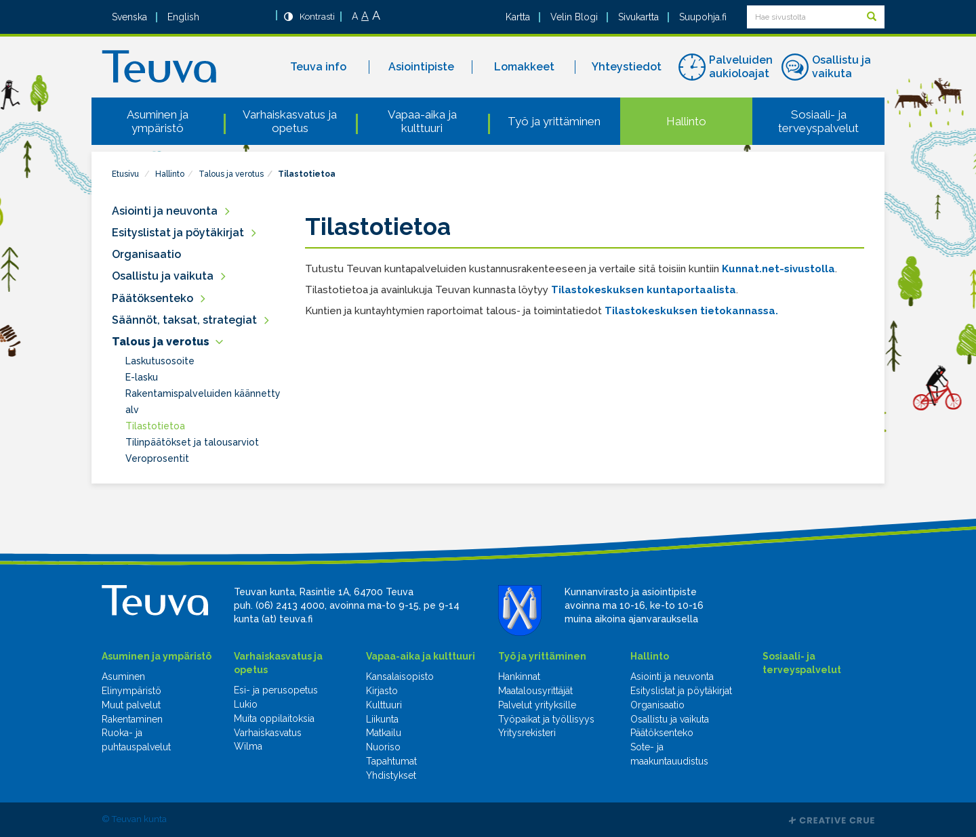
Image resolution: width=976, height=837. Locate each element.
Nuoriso (383, 747)
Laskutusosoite (160, 361)
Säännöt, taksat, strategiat (184, 320)
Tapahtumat (391, 761)
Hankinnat (519, 676)
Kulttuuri (384, 705)
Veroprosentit (157, 458)
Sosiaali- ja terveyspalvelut (818, 121)
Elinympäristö (131, 690)
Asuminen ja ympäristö (157, 121)
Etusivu (125, 174)
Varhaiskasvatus (268, 732)
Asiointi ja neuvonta (165, 211)
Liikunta (382, 719)
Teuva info (318, 66)
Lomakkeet (524, 66)
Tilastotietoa (307, 174)
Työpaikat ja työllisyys (546, 719)
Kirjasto (382, 690)
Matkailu (383, 732)
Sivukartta (638, 17)
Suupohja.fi (703, 17)
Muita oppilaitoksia (274, 718)
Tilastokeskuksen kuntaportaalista (643, 290)
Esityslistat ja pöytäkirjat (178, 232)
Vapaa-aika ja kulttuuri (422, 121)
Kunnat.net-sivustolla (778, 269)
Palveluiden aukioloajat (741, 66)
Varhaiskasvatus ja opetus (290, 121)
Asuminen (123, 676)
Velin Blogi (574, 17)
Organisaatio (146, 254)
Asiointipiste (421, 66)
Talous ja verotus (231, 174)
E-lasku (141, 377)
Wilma (248, 746)
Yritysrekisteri (527, 732)
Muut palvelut (131, 705)
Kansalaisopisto (400, 676)
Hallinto (686, 121)
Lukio (246, 704)
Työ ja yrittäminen (554, 121)
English (183, 17)
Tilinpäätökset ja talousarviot (192, 442)
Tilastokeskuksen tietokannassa (690, 311)
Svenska (129, 17)
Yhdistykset (391, 775)
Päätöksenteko (152, 298)
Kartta (518, 17)
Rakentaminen (132, 719)
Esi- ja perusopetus (276, 690)
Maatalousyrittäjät (535, 690)
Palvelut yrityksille (537, 705)
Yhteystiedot (627, 66)
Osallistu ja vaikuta (841, 66)
